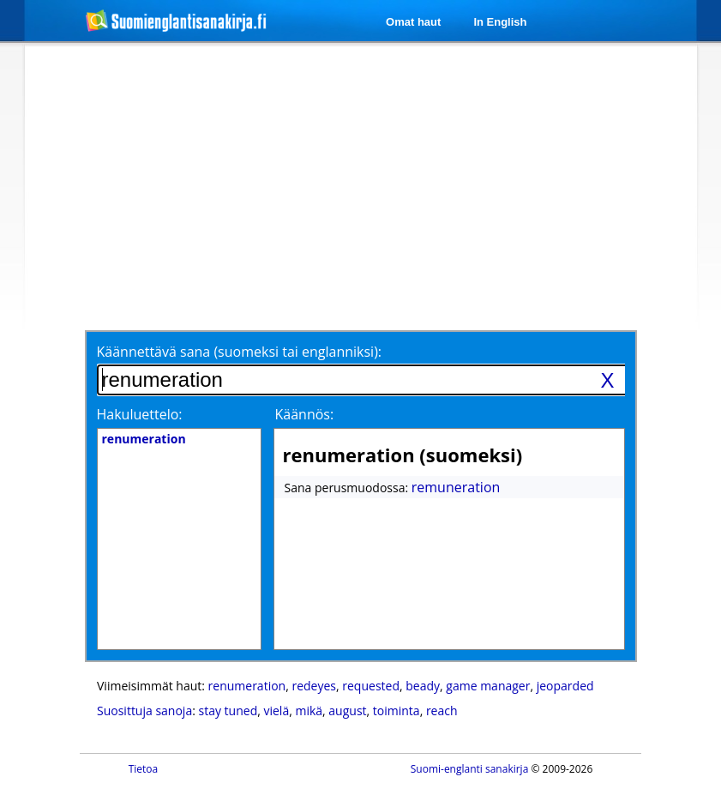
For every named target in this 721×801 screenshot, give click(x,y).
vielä (276, 710)
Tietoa (144, 769)
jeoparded (565, 686)
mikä (308, 710)
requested (371, 686)
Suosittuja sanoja (144, 710)
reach (442, 710)
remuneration (456, 487)
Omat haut (413, 21)
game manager (488, 686)
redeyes (313, 686)
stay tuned (228, 710)
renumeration (247, 686)
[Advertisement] (288, 186)
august (347, 710)
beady (423, 686)
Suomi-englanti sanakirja (470, 769)
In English (499, 21)
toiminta (396, 710)
